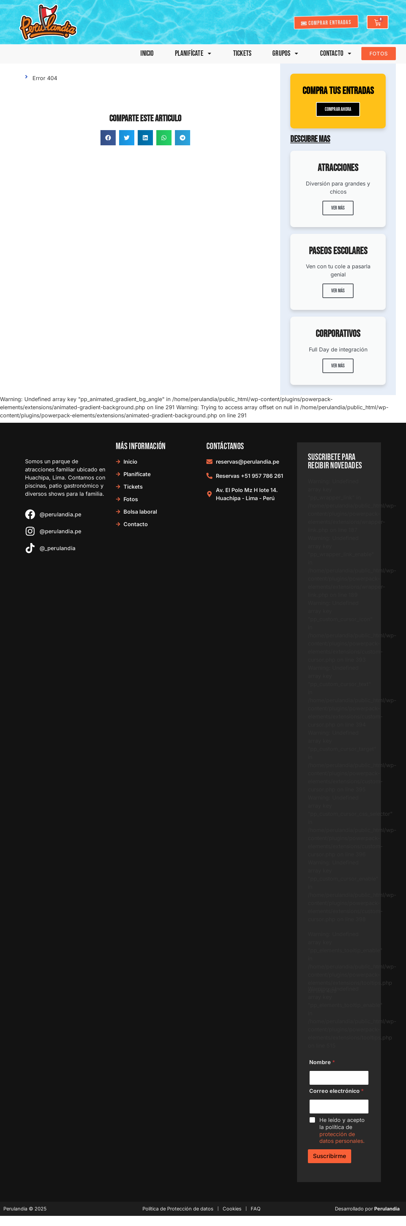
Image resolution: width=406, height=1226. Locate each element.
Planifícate (193, 53)
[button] (108, 137)
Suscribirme (329, 1156)
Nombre (322, 1062)
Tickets (242, 53)
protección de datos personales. (342, 1138)
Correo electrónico (336, 1091)
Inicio (147, 53)
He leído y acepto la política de (342, 1130)
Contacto (336, 53)
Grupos (285, 53)
